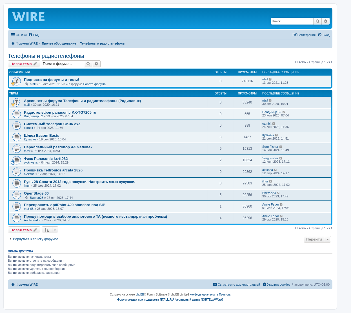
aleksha (29, 174)
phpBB (139, 294)
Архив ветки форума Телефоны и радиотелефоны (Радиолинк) (82, 101)
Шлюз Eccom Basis (41, 135)
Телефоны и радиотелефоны (46, 56)
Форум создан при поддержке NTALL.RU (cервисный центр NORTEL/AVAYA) (170, 299)
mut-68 (29, 208)
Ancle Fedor (270, 204)
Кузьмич (30, 139)
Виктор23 (36, 197)
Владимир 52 (33, 116)
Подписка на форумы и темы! (51, 80)
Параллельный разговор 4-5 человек (58, 147)
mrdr (27, 151)
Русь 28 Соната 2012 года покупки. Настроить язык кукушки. (79, 182)
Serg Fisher (270, 146)
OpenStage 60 (36, 193)
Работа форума (94, 84)
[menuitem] (33, 35)
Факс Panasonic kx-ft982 (46, 158)
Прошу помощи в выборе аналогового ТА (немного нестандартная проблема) (95, 216)
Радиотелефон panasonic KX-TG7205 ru (60, 112)
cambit (28, 127)
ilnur (27, 185)
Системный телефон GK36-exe (52, 124)
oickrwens (31, 162)
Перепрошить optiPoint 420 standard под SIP (64, 205)
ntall (32, 84)
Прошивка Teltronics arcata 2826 (53, 170)
